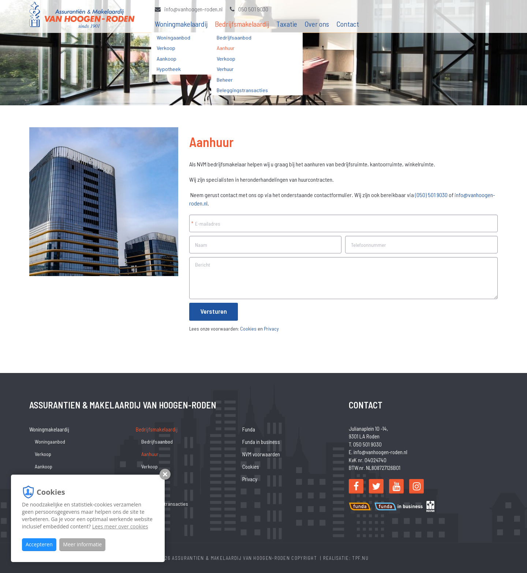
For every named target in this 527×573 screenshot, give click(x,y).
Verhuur (149, 479)
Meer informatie (82, 544)
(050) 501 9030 (431, 194)
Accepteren (39, 544)
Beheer (148, 491)
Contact (347, 23)
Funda (248, 429)
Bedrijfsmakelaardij (242, 23)
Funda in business (261, 441)
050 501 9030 (249, 8)
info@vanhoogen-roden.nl (189, 8)
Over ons (316, 23)
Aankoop (43, 466)
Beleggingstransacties (164, 504)
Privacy (271, 328)
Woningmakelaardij (181, 23)
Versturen (213, 311)
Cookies (248, 328)
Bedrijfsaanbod (157, 441)
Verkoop (43, 454)
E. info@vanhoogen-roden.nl (378, 452)
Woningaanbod (50, 441)
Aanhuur (149, 454)
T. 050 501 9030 (365, 444)
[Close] (515, 563)
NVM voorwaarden (261, 454)
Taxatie (286, 23)
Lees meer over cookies (120, 526)
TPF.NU (360, 558)
